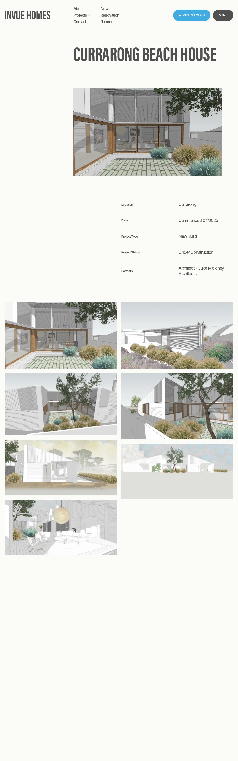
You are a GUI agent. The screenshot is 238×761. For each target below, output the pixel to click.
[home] (27, 15)
